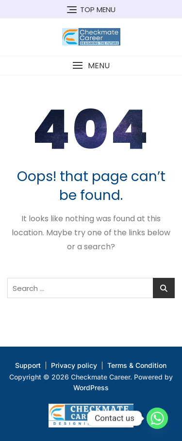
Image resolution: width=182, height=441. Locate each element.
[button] (91, 65)
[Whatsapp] (157, 418)
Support (28, 365)
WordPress (91, 387)
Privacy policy (74, 365)
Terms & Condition (136, 365)
